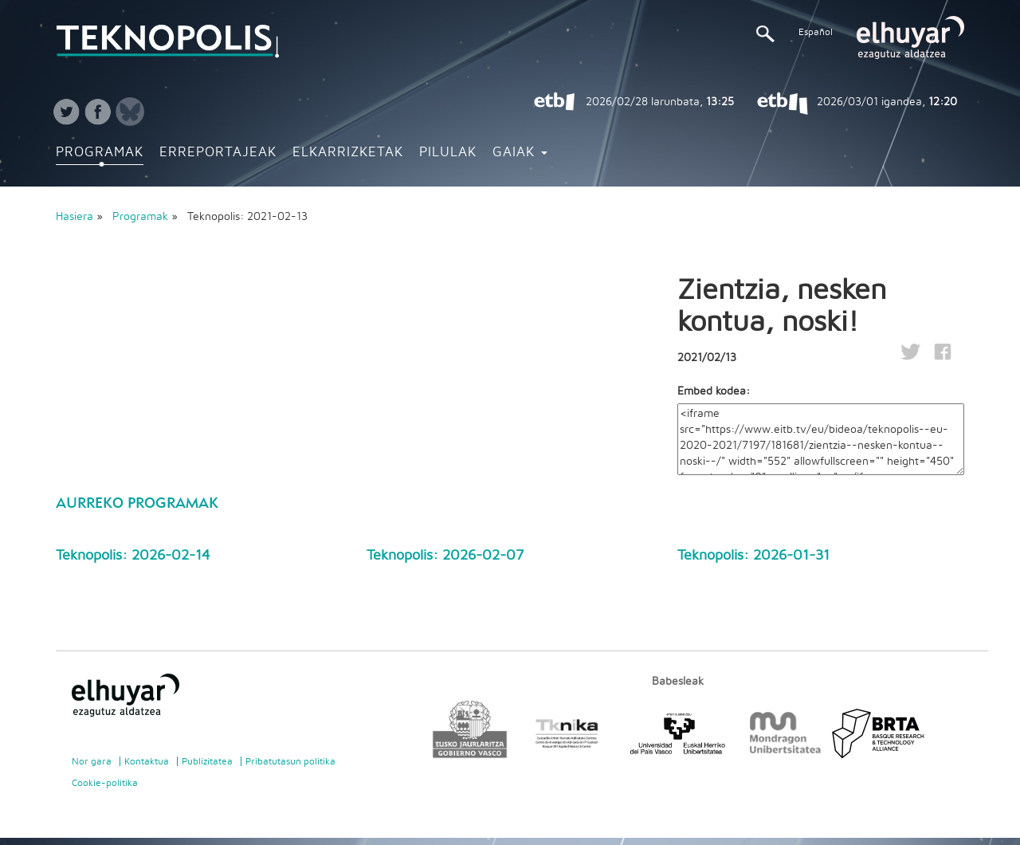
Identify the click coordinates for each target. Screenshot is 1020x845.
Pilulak (448, 152)
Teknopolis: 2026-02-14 (133, 555)
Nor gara (92, 761)
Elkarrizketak (347, 152)
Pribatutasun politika (290, 761)
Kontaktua (146, 761)
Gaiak (519, 152)
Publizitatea (207, 761)
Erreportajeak (218, 152)
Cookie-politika (105, 783)
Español (815, 32)
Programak (99, 152)
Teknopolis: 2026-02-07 (445, 555)
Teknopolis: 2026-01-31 (753, 555)
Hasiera (74, 216)
